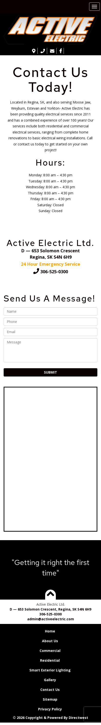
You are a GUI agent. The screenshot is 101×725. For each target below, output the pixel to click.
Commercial (50, 650)
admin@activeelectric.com (50, 619)
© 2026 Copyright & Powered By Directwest (50, 717)
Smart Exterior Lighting (50, 670)
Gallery (50, 680)
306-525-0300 (50, 271)
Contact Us (50, 689)
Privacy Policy (50, 709)
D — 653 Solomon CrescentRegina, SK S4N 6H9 (50, 254)
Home (50, 631)
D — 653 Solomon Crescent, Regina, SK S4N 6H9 (50, 609)
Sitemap (50, 699)
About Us (50, 641)
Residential (50, 660)
